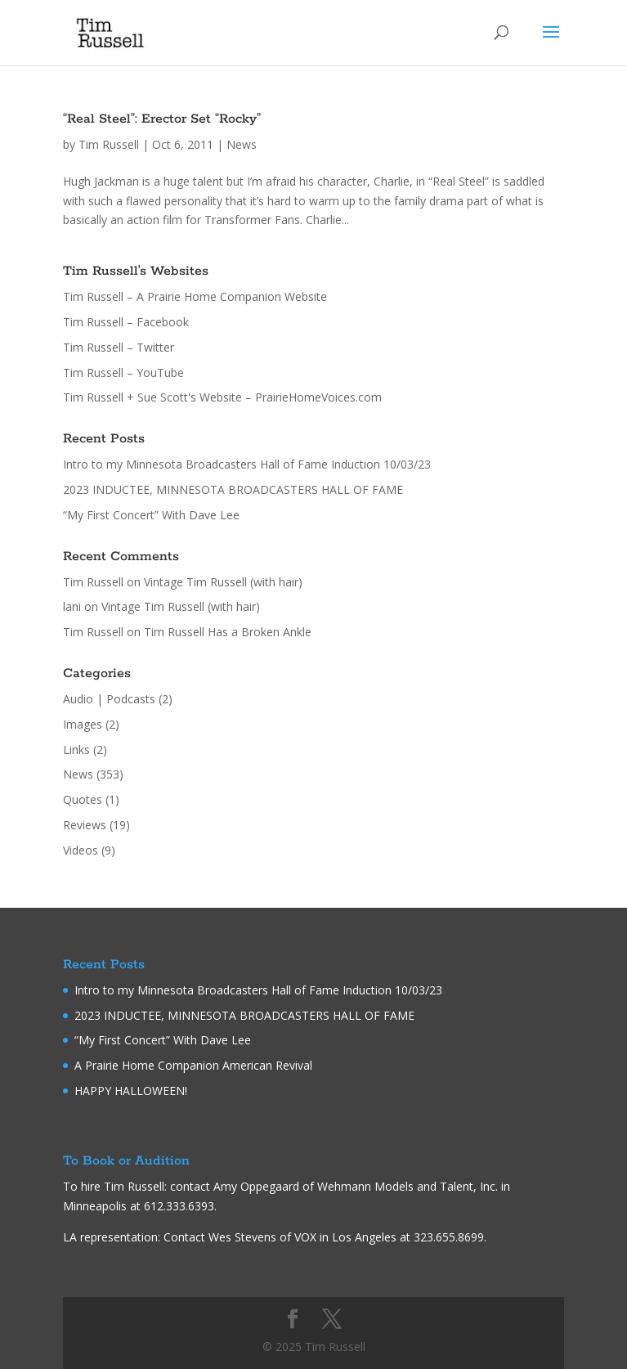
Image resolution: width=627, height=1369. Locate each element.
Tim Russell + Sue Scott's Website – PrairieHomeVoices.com (222, 397)
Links (76, 749)
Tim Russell (108, 144)
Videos (80, 850)
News (241, 144)
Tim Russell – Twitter (118, 347)
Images (82, 724)
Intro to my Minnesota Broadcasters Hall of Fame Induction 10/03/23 (247, 464)
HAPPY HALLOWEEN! (130, 1090)
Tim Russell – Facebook (126, 322)
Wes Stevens (242, 1237)
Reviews (84, 825)
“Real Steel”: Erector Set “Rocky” (162, 119)
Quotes (82, 799)
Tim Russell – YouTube (123, 372)
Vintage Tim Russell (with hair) (223, 582)
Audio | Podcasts (109, 699)
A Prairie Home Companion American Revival (193, 1065)
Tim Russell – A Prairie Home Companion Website (195, 296)
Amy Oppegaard (256, 1186)
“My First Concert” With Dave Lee (151, 515)
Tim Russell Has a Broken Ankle (227, 632)
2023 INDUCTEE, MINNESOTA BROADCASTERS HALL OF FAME (233, 489)
